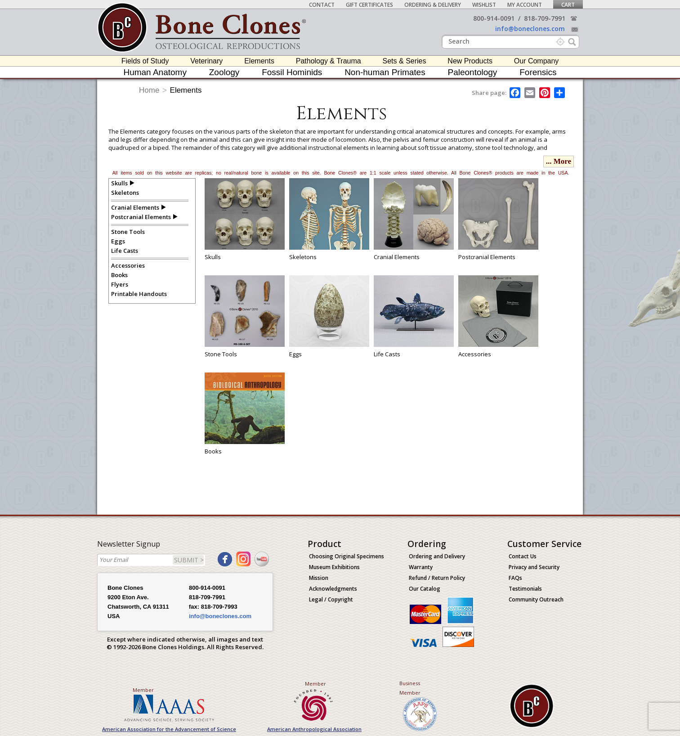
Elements (259, 61)
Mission (318, 578)
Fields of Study (145, 61)
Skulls (119, 183)
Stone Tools (128, 232)
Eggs (118, 241)
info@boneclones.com (530, 28)
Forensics (537, 72)
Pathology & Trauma (328, 61)
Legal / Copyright (331, 599)
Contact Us (523, 556)
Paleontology (472, 72)
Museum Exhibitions (334, 567)
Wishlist (484, 5)
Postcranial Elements (141, 217)
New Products (469, 61)
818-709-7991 (544, 18)
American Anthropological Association (314, 729)
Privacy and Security (534, 567)
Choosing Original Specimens (346, 556)
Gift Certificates (369, 5)
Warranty (421, 567)
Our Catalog (424, 588)
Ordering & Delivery (432, 5)
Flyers (119, 284)
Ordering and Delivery (437, 556)
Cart (568, 5)
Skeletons (125, 192)
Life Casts (124, 251)
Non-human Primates (384, 72)
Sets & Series (404, 61)
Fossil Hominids (292, 72)
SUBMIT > (189, 560)
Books (119, 275)
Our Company (536, 61)
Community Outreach (536, 599)
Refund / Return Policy (437, 578)
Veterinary (206, 61)
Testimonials (525, 588)
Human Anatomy (154, 72)
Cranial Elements (135, 207)
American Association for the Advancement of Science (169, 729)
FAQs (515, 578)
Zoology (224, 72)
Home (149, 90)
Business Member (410, 688)
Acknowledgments (333, 588)
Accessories (128, 265)
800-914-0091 (493, 18)
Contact (322, 5)
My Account (524, 5)
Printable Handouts (139, 294)
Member (143, 690)
